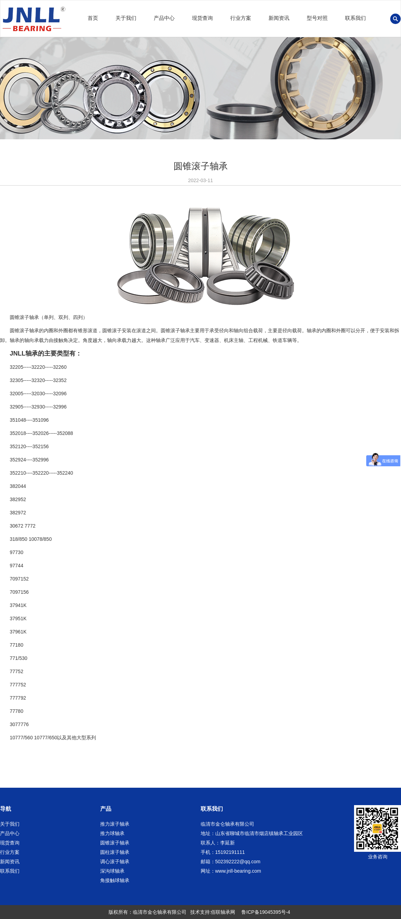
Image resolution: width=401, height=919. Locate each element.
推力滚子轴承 (114, 824)
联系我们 (355, 18)
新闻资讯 (278, 18)
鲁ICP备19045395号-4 (265, 912)
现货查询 (202, 18)
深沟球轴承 (112, 871)
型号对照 (317, 18)
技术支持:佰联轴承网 (212, 912)
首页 (93, 18)
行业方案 (240, 18)
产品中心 (164, 18)
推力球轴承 (112, 833)
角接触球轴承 (114, 880)
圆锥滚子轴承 (114, 843)
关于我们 (125, 18)
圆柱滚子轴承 (114, 852)
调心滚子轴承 (114, 861)
